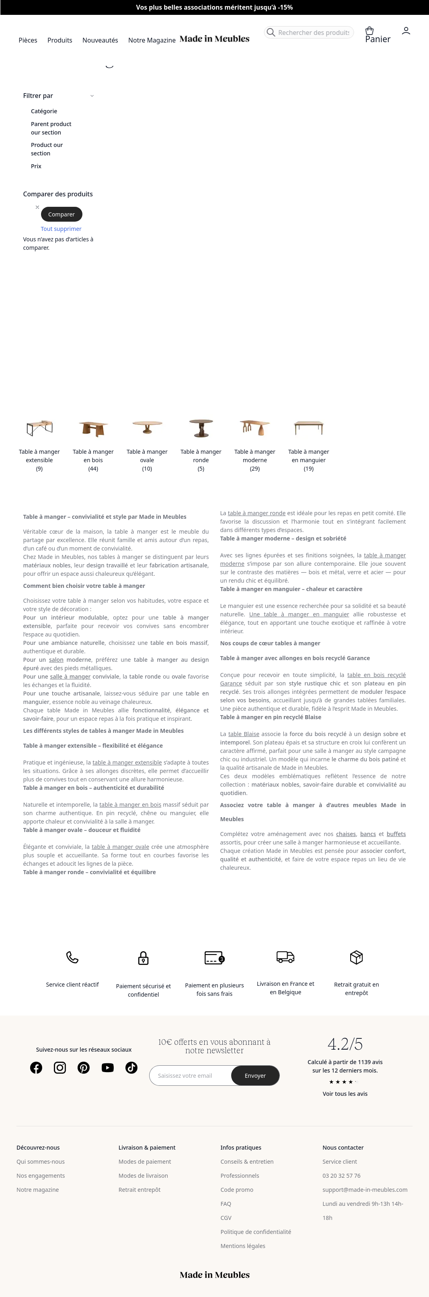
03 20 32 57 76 (341, 1175)
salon (56, 659)
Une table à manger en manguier (299, 614)
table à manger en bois (130, 804)
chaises (346, 834)
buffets (396, 834)
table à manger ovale (120, 846)
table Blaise (243, 734)
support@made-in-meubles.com (365, 1189)
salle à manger (70, 676)
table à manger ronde (257, 513)
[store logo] (214, 39)
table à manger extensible (127, 762)
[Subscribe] (255, 1075)
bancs (368, 834)
